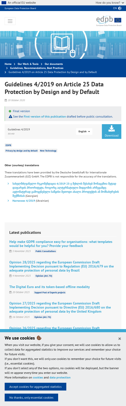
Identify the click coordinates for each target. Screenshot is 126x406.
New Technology (48, 150)
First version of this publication (45, 116)
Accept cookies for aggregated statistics (35, 387)
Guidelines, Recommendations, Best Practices (36, 68)
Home (8, 64)
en (115, 8)
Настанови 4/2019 (23, 200)
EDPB (8, 145)
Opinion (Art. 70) (44, 275)
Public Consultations (46, 251)
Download (111, 131)
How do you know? (110, 2)
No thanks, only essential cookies (31, 397)
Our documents (54, 64)
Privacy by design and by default (22, 150)
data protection (60, 377)
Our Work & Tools (28, 64)
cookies (38, 377)
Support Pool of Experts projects (49, 292)
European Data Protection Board (20, 8)
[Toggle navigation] (10, 21)
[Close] (119, 338)
